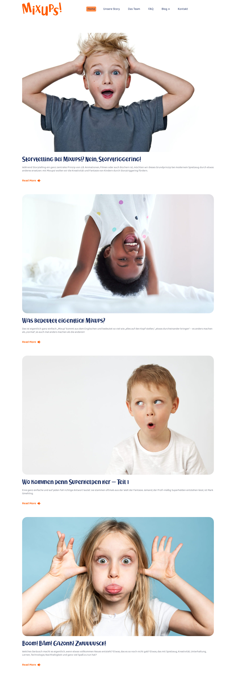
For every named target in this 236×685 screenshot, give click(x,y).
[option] (118, 253)
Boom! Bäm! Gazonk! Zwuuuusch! (64, 643)
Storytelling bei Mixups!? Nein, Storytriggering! (81, 159)
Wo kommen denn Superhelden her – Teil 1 (75, 482)
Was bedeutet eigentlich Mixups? (63, 320)
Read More (29, 180)
